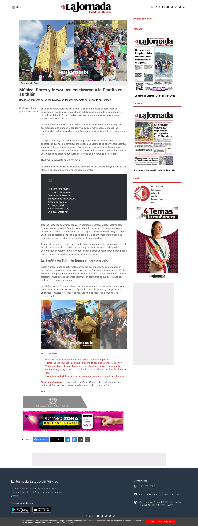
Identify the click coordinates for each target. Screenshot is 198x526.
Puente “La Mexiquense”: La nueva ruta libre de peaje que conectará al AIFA (83, 362)
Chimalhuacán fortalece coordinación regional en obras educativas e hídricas (85, 376)
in (68, 439)
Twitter (56, 439)
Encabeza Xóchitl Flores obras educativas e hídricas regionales (77, 359)
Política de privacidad (166, 522)
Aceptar (151, 522)
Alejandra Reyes (29, 108)
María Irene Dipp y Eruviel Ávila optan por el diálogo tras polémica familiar (83, 366)
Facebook (40, 439)
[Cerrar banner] (195, 522)
